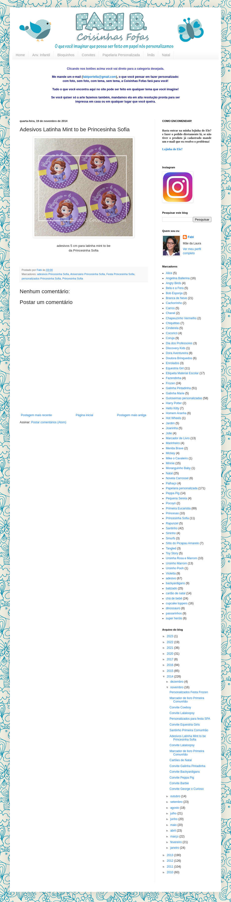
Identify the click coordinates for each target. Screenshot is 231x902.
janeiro (175, 847)
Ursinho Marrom (176, 563)
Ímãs (151, 55)
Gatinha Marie (175, 393)
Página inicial (84, 415)
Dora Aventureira (177, 353)
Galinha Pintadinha (178, 388)
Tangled (171, 548)
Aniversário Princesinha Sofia (87, 274)
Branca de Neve (176, 298)
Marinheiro (173, 443)
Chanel (170, 313)
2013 (170, 855)
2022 (170, 642)
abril (173, 830)
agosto (175, 807)
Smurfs (170, 538)
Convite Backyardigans (185, 771)
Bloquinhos (65, 55)
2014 (170, 676)
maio (173, 825)
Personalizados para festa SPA (190, 718)
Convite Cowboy (180, 707)
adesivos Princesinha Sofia (53, 274)
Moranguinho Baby (178, 468)
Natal (166, 55)
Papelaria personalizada (182, 488)
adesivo (171, 578)
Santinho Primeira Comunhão (189, 730)
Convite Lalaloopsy (182, 713)
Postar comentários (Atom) (48, 422)
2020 (170, 653)
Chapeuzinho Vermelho (181, 318)
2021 (170, 648)
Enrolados (172, 363)
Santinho (171, 528)
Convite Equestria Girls (185, 724)
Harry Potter (174, 403)
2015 (170, 671)
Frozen (170, 383)
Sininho (171, 533)
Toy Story (172, 553)
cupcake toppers (177, 603)
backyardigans (175, 583)
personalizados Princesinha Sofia (41, 278)
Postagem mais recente (36, 415)
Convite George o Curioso (187, 789)
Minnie (170, 463)
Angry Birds (173, 283)
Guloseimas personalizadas (184, 398)
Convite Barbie (179, 783)
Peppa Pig (172, 493)
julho (173, 813)
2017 (170, 659)
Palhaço (171, 483)
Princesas (172, 513)
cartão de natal (175, 593)
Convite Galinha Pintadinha (187, 766)
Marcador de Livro (178, 438)
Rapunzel (172, 523)
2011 (170, 866)
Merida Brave (174, 448)
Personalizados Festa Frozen (189, 692)
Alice (169, 273)
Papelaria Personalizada (121, 55)
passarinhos (174, 613)
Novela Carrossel (177, 478)
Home (20, 55)
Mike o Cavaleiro (177, 458)
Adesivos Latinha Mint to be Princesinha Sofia (188, 737)
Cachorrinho (174, 303)
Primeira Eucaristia (178, 508)
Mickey (170, 453)
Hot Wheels (173, 418)
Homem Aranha (176, 413)
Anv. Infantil (41, 55)
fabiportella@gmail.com (99, 77)
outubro (175, 796)
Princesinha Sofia (72, 278)
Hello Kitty (172, 408)
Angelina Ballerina (178, 278)
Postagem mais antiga (131, 415)
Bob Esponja (174, 293)
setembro (176, 802)
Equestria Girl (175, 368)
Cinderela (172, 328)
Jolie (169, 433)
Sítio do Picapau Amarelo (182, 543)
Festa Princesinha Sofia (120, 274)
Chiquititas (173, 323)
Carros (170, 308)
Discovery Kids (175, 348)
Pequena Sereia (176, 498)
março (174, 836)
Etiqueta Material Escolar (182, 373)
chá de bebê (174, 598)
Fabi (191, 237)
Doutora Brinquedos (179, 358)
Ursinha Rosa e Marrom (181, 558)
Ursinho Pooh (175, 568)
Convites (88, 55)
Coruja (170, 338)
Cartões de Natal (181, 760)
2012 (170, 860)
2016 (170, 665)
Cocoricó (171, 333)
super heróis (174, 618)
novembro (177, 687)
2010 (170, 872)
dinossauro (173, 608)
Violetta (171, 573)
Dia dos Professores (179, 343)
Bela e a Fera (175, 288)
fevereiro (176, 842)
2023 (170, 636)
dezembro (177, 681)
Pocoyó (171, 503)
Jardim (170, 423)
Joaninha (172, 428)
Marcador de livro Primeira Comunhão (187, 699)
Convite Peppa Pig (182, 777)
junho (174, 819)
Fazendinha (173, 378)
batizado (171, 588)
